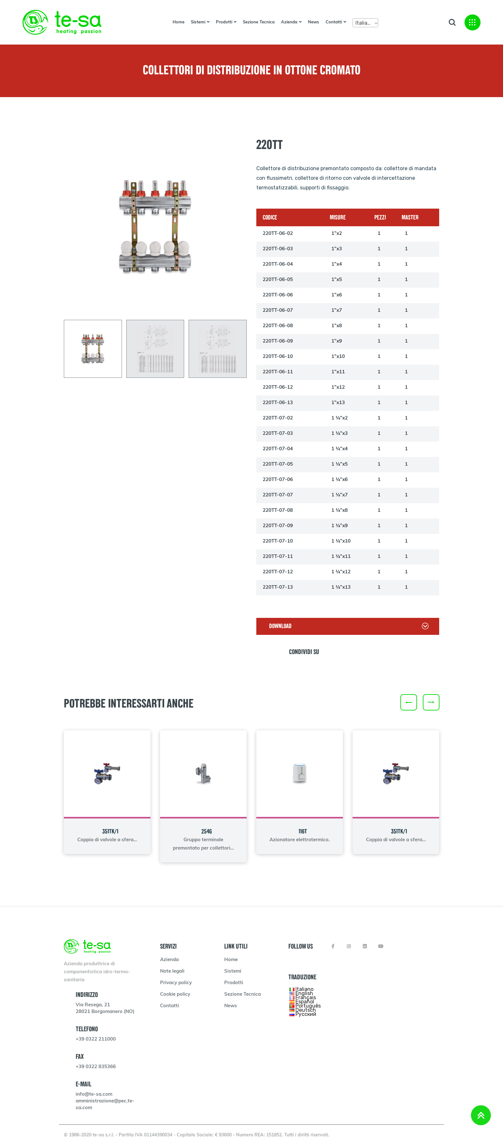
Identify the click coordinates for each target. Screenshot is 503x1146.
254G (206, 831)
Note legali (172, 971)
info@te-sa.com (94, 1094)
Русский (305, 1014)
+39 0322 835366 (96, 1067)
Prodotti (224, 22)
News (313, 22)
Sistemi (198, 22)
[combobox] (365, 22)
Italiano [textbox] (364, 23)
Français (305, 997)
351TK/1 (110, 831)
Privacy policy (176, 983)
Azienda (289, 22)
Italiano (304, 989)
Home (178, 22)
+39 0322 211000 (96, 1039)
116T (303, 831)
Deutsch (305, 1010)
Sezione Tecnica (259, 22)
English (304, 993)
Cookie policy (175, 994)
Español (304, 1001)
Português (308, 1005)
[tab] (93, 349)
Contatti (334, 22)
